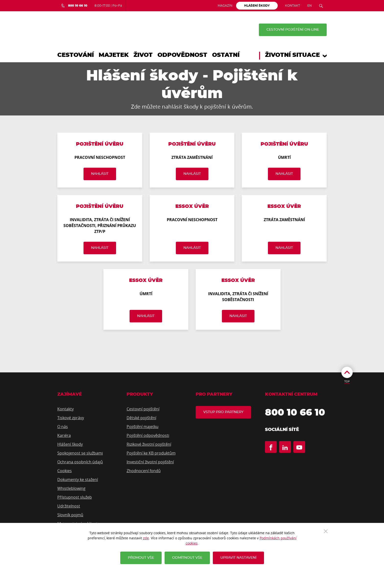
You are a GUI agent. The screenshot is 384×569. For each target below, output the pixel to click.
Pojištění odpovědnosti (148, 435)
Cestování (75, 55)
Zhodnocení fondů (144, 470)
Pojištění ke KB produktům (151, 453)
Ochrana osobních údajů (80, 462)
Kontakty (65, 409)
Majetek (114, 55)
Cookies (64, 470)
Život (143, 55)
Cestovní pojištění (143, 409)
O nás (62, 426)
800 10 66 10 (295, 412)
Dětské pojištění (141, 417)
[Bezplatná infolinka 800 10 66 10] (74, 5)
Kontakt (292, 5)
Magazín (225, 5)
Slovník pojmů (70, 515)
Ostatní (226, 55)
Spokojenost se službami (80, 453)
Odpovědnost (182, 55)
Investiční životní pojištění (150, 462)
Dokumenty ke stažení (77, 479)
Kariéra (64, 435)
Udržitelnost (68, 506)
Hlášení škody (70, 444)
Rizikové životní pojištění (149, 444)
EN (309, 5)
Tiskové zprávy (70, 417)
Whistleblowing (71, 488)
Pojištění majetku (142, 426)
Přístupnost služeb (74, 497)
